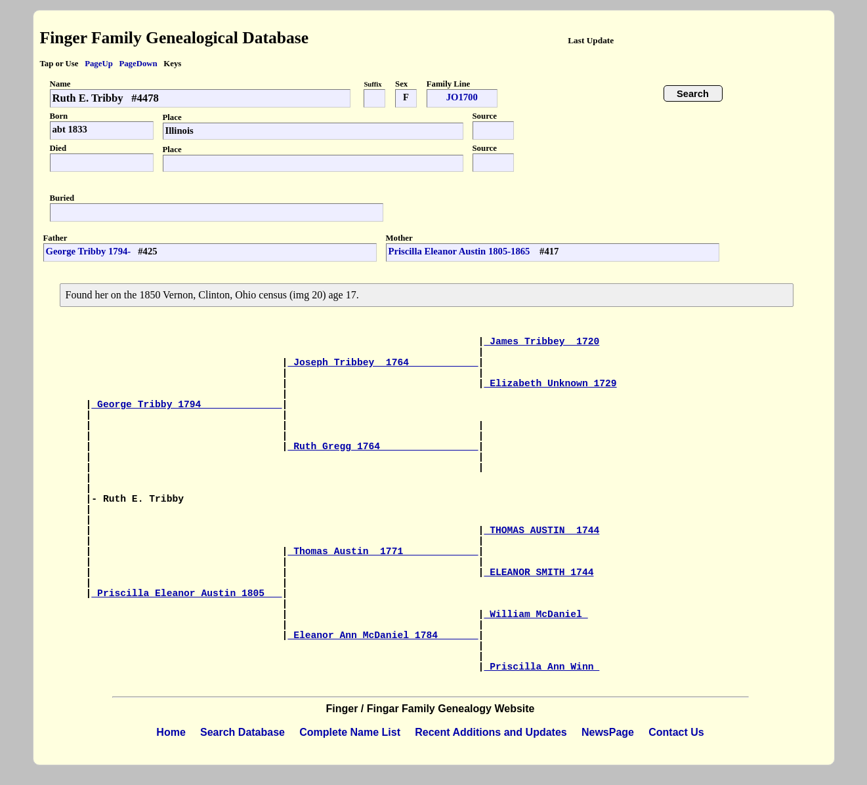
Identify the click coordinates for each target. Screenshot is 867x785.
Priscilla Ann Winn (541, 667)
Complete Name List (349, 732)
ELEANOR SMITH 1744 (538, 572)
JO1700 (462, 97)
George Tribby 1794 (186, 404)
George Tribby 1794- (88, 251)
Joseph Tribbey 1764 (382, 362)
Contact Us (676, 732)
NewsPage (608, 732)
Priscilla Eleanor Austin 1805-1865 (461, 251)
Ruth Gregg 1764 (382, 446)
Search (693, 94)
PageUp (99, 63)
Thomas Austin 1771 (382, 551)
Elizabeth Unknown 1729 (550, 383)
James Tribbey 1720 (541, 341)
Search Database (242, 732)
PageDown (138, 63)
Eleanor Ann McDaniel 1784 (382, 635)
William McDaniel (535, 614)
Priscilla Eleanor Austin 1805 (186, 593)
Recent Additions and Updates (490, 732)
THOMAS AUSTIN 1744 (541, 530)
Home (170, 732)
